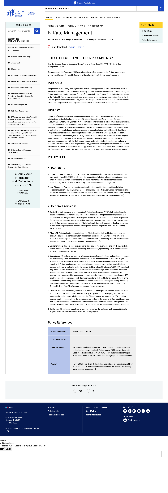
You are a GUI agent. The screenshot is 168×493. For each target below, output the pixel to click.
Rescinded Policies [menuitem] (110, 17)
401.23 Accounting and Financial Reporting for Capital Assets (19, 166)
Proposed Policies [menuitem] (88, 17)
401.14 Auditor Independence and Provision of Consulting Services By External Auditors (20, 96)
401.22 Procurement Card (17, 159)
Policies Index (54, 411)
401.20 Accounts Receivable (18, 144)
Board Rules (91, 411)
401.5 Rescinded (14, 63)
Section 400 (83, 26)
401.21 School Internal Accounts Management (19, 151)
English (72, 47)
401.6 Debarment (14, 69)
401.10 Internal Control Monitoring (20, 88)
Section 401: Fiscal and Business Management (21, 49)
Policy (71, 26)
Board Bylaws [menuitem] (70, 17)
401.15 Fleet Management (17, 105)
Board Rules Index (93, 415)
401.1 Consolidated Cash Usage (19, 57)
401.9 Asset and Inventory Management (22, 81)
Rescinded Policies (56, 415)
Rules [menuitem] (58, 17)
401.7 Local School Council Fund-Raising (22, 75)
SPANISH (81, 47)
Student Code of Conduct (57, 9)
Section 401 (97, 26)
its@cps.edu (22, 193)
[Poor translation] (8, 449)
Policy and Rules (56, 26)
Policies (51, 407)
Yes (80, 391)
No (93, 391)
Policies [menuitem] (49, 17)
